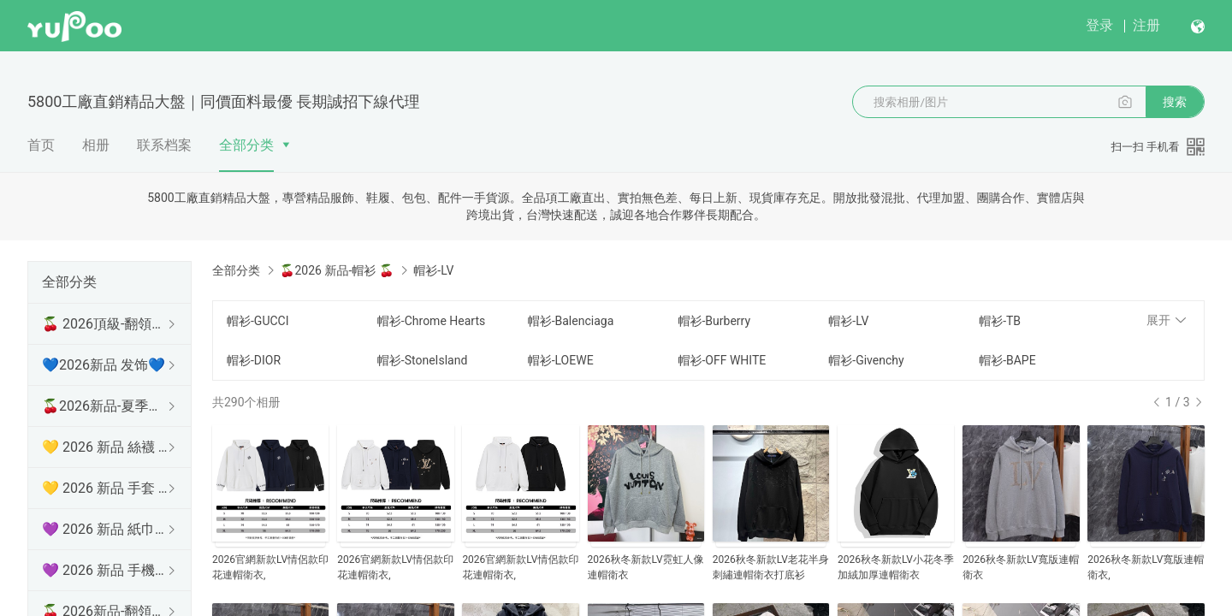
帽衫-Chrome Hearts (431, 321)
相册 (96, 145)
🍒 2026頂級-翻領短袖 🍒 (106, 324)
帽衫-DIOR (254, 360)
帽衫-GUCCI (258, 321)
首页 (41, 145)
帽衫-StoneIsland (422, 360)
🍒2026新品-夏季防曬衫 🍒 (106, 406)
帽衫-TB (1000, 321)
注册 (1146, 25)
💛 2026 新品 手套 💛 (106, 488)
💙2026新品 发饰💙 (103, 365)
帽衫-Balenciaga (571, 321)
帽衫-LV (848, 321)
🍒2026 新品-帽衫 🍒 (336, 270)
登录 (1099, 25)
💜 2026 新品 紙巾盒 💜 (106, 529)
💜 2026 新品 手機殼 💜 (106, 570)
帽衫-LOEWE (561, 360)
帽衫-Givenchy (865, 360)
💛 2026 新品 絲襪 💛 (106, 447)
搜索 (1175, 102)
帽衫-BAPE (1007, 360)
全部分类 (246, 145)
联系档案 (164, 145)
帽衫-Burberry (714, 321)
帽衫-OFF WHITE (722, 360)
